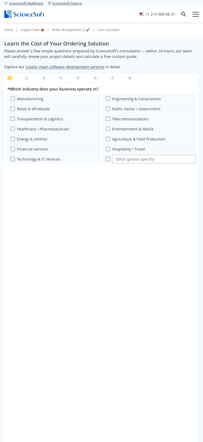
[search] (183, 14)
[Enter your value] (154, 159)
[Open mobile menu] (195, 14)
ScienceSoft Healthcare (23, 3)
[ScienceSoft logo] (24, 14)
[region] (101, 125)
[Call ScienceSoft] (157, 14)
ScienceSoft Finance (65, 3)
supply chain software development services (65, 66)
